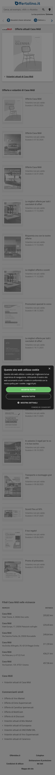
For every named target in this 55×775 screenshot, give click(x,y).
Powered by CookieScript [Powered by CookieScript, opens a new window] (41, 407)
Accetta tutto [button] (28, 389)
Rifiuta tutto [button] (28, 396)
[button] (27, 402)
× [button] (49, 369)
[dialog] (27, 387)
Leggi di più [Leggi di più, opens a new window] (31, 383)
